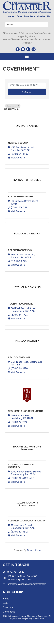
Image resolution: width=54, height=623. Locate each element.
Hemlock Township (19, 357)
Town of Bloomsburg (20, 304)
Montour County (18, 143)
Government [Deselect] (13, 106)
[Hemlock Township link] (27, 340)
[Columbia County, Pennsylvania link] (27, 504)
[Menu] (27, 56)
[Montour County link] (27, 126)
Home (11, 16)
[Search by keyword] (27, 85)
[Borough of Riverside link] (27, 180)
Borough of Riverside (20, 196)
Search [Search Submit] (27, 92)
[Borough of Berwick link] (27, 233)
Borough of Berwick (20, 250)
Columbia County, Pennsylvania (26, 521)
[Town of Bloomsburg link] (27, 287)
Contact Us (43, 16)
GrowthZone (34, 550)
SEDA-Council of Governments (25, 411)
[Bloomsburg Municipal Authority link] (27, 448)
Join (19, 16)
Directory (29, 16)
